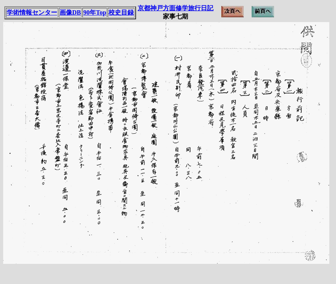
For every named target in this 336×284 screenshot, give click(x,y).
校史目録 (121, 12)
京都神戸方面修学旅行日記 (175, 8)
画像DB (70, 12)
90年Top (94, 12)
